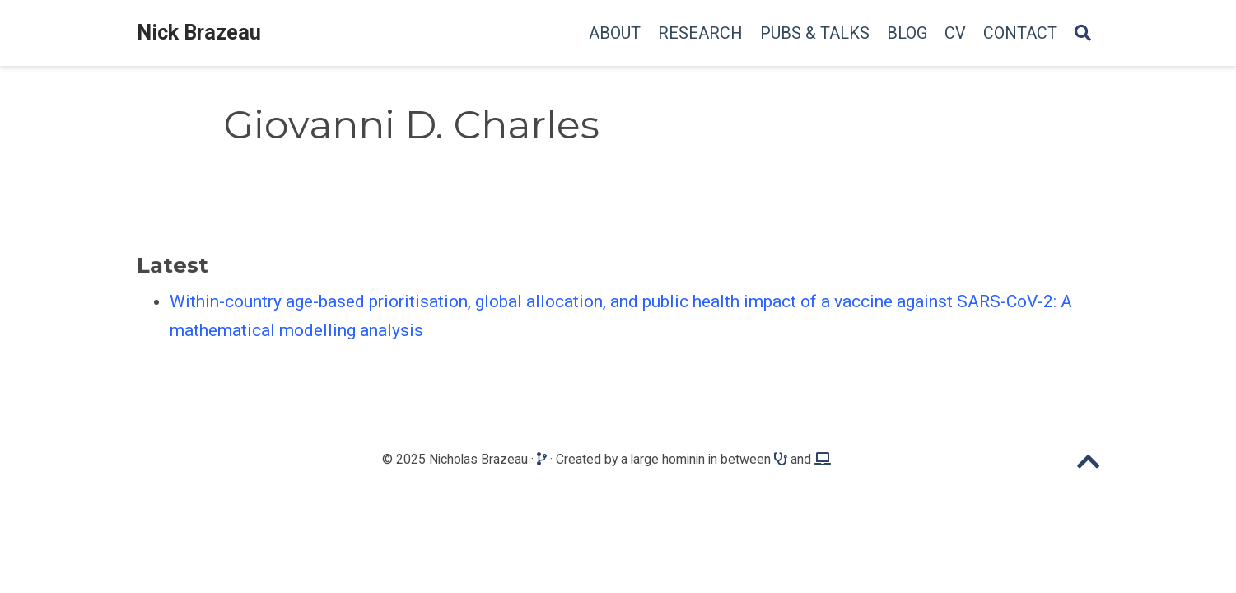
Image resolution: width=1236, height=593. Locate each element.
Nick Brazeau (199, 32)
